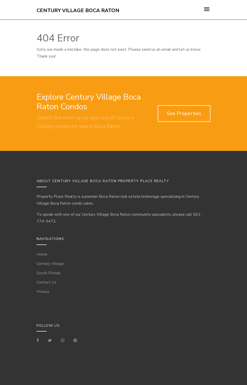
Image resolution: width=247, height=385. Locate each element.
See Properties (184, 113)
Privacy (43, 291)
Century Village (50, 263)
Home (42, 254)
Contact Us (47, 282)
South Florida (48, 273)
